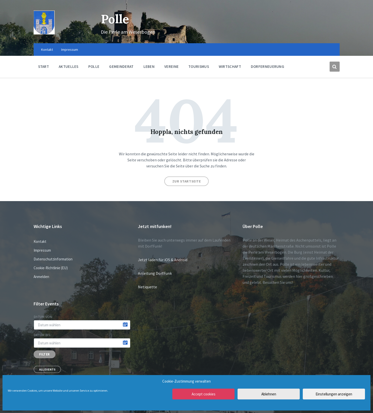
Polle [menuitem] (94, 66)
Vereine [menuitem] (171, 66)
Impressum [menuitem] (69, 49)
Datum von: (43, 316)
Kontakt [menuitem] (47, 49)
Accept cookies (203, 394)
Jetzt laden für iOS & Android (162, 259)
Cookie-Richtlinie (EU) (51, 267)
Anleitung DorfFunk (155, 273)
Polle (115, 19)
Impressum (42, 250)
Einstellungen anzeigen (334, 394)
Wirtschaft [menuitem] (230, 66)
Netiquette (147, 286)
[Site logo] (44, 32)
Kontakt (40, 241)
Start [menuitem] (43, 66)
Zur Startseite (186, 181)
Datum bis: (43, 335)
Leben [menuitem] (149, 66)
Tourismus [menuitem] (198, 66)
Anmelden (41, 276)
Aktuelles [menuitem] (69, 66)
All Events (47, 369)
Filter (44, 354)
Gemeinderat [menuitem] (121, 66)
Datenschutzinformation (53, 259)
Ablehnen (268, 394)
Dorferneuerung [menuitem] (267, 66)
